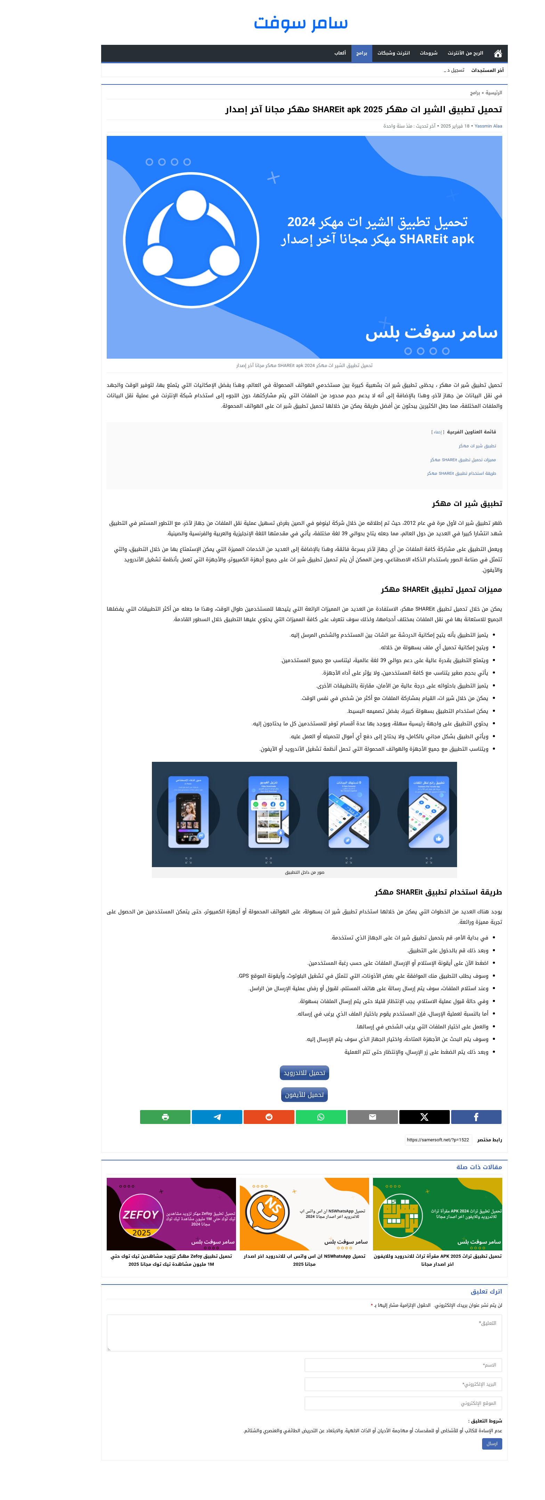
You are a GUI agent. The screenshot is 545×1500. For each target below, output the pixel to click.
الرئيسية (466, 53)
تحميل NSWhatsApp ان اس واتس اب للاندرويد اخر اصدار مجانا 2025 (272, 1260)
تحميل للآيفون (272, 1095)
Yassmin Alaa (456, 126)
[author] (371, 1365)
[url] (371, 1403)
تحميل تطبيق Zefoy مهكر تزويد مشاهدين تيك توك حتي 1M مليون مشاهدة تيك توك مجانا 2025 (139, 1260)
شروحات (397, 53)
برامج (329, 53)
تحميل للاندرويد (272, 1073)
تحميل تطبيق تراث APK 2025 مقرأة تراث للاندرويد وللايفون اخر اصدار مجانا (406, 1260)
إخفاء (406, 432)
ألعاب (308, 53)
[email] (371, 1384)
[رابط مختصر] (406, 1140)
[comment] (272, 1333)
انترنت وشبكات (361, 53)
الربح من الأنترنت (434, 53)
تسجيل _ (424, 70)
